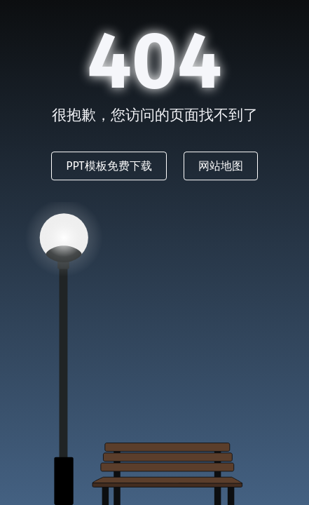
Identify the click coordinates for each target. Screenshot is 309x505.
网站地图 (220, 166)
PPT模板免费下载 (108, 166)
